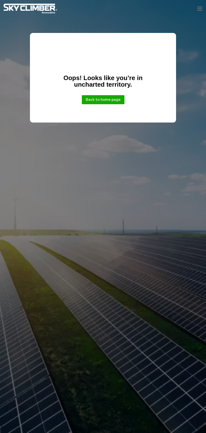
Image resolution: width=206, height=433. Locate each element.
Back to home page (103, 99)
